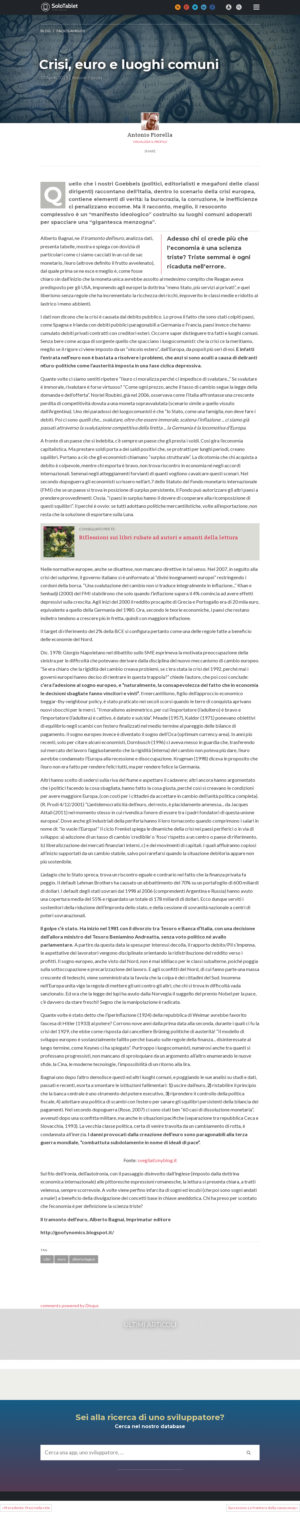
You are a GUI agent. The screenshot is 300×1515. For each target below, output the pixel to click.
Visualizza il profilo (150, 141)
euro (61, 1259)
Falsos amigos (70, 30)
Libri (47, 1259)
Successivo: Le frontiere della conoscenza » (263, 1508)
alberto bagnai (83, 1259)
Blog (45, 30)
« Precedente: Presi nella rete (26, 1508)
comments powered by (69, 1305)
